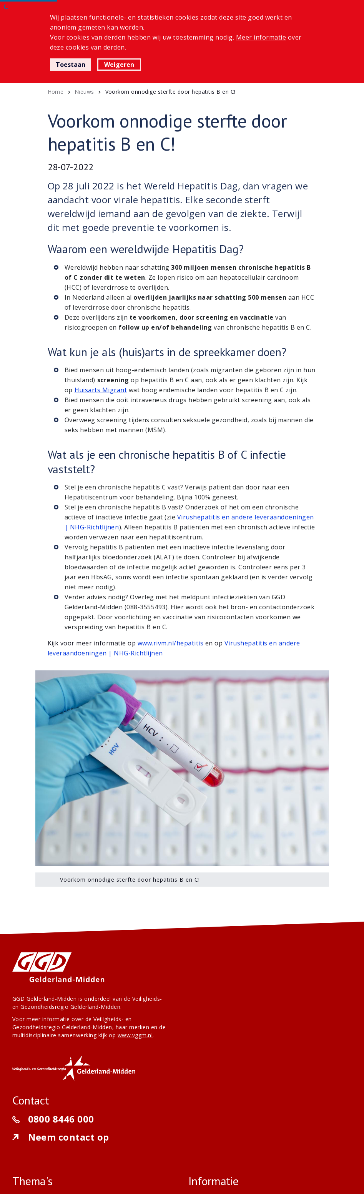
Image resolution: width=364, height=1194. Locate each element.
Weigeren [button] (119, 64)
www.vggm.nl (135, 1035)
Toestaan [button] (70, 64)
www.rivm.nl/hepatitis (170, 643)
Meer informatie (261, 37)
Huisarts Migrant (101, 390)
